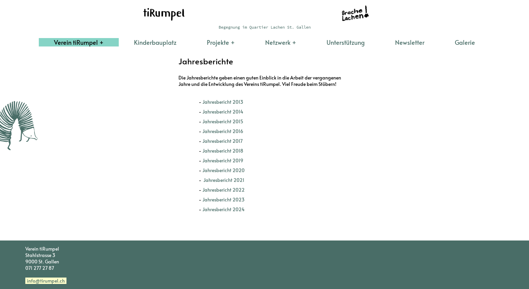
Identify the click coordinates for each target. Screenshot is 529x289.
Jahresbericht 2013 (222, 102)
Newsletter (409, 42)
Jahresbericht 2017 (222, 141)
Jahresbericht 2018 (222, 151)
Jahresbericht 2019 (222, 160)
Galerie (465, 42)
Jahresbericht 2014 (222, 111)
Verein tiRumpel (76, 42)
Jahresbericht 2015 (222, 121)
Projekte (218, 42)
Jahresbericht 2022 (223, 190)
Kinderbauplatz (155, 42)
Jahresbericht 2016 (222, 131)
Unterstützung (346, 42)
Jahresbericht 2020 (223, 170)
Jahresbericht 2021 (223, 180)
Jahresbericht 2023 (223, 199)
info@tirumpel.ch (46, 281)
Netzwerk (277, 42)
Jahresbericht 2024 (225, 209)
